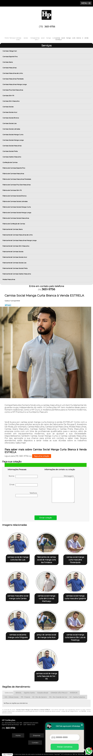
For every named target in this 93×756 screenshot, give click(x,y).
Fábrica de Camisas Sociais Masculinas (16, 218)
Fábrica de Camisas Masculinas (13, 173)
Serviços (46, 45)
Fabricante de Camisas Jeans (13, 229)
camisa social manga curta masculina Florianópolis (75, 559)
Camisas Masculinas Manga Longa (15, 84)
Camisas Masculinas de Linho (13, 73)
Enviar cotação (45, 518)
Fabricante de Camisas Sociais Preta (15, 268)
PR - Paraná (25, 695)
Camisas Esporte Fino (10, 56)
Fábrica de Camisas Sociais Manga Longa (17, 212)
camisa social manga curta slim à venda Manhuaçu (46, 597)
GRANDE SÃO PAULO (59, 690)
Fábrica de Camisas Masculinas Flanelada (17, 179)
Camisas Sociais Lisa (10, 123)
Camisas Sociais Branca (11, 118)
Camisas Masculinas (10, 68)
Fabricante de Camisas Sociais (13, 251)
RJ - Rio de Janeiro (39, 695)
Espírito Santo (29, 690)
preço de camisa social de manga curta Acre (46, 634)
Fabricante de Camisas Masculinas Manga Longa (20, 240)
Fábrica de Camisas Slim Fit (12, 190)
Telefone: (27, 494)
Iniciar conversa (64, 747)
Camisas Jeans (8, 62)
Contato (35, 740)
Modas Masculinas (9, 279)
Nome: (23, 476)
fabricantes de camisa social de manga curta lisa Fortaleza (46, 559)
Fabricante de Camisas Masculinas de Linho (18, 235)
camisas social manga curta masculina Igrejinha (75, 596)
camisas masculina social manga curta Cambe (17, 596)
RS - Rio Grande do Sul (58, 695)
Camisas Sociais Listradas (11, 129)
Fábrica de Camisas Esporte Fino (14, 168)
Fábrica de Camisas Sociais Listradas (15, 201)
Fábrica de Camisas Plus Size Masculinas (17, 185)
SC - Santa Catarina (77, 695)
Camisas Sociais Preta (10, 151)
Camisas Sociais (8, 107)
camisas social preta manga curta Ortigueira (18, 634)
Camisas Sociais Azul (10, 112)
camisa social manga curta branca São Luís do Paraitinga (75, 635)
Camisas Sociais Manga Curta (13, 134)
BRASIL (18, 690)
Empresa (36, 733)
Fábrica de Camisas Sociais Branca (15, 196)
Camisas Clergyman (10, 51)
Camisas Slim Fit (9, 95)
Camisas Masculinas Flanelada (13, 79)
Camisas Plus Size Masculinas (13, 90)
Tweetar (8, 305)
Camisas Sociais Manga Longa (13, 140)
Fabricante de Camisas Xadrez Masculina (17, 274)
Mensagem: (63, 489)
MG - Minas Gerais (11, 695)
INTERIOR (73, 690)
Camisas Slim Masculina (11, 101)
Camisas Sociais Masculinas (12, 146)
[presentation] (23, 505)
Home (18, 733)
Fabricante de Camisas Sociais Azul (15, 257)
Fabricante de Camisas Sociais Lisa (15, 263)
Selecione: (9, 690)
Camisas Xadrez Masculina (12, 157)
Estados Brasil (42, 690)
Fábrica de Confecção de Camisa (14, 224)
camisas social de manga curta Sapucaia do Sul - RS (46, 674)
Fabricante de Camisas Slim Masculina (16, 246)
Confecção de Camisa (10, 162)
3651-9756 (49, 26)
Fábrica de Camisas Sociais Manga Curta (17, 207)
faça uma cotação (41, 456)
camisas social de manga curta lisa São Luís (17, 557)
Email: (23, 484)
